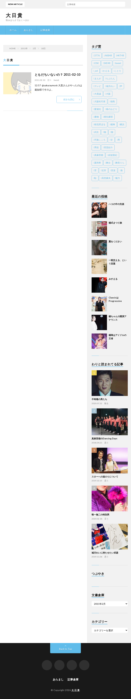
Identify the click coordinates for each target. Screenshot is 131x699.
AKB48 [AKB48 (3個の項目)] (108, 55)
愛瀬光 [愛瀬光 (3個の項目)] (97, 109)
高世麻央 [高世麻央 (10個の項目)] (106, 178)
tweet (56, 80)
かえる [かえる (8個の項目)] (106, 70)
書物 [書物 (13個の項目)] (96, 116)
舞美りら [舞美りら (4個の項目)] (119, 162)
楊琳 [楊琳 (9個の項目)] (113, 124)
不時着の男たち (99, 399)
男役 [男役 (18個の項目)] (96, 147)
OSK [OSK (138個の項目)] (96, 63)
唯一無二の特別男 (100, 514)
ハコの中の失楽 (47, 4)
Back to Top (65, 648)
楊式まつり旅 (115, 222)
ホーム (13, 30)
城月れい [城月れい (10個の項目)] (110, 86)
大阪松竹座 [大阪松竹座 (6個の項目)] (99, 101)
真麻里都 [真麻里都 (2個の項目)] (98, 155)
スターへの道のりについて (105, 476)
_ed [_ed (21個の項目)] (96, 70)
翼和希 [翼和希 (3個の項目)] (97, 162)
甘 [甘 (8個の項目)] (112, 139)
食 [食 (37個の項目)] (122, 170)
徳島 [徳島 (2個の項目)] (113, 101)
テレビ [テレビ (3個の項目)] (97, 86)
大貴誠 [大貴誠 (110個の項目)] (97, 93)
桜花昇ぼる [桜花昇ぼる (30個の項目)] (99, 124)
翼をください (115, 241)
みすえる (113, 279)
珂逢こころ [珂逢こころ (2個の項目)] (99, 139)
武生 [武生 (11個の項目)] (96, 132)
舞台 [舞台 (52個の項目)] (108, 162)
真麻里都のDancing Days (104, 438)
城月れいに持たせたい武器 (105, 552)
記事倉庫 (45, 30)
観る (106, 403)
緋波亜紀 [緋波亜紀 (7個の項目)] (112, 155)
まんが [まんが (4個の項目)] (97, 78)
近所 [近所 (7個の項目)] (104, 170)
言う (106, 518)
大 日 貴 (14, 15)
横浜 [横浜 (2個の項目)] (122, 124)
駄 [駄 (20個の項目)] (95, 178)
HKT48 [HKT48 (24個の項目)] (120, 55)
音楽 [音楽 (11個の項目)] (113, 170)
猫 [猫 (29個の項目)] (112, 132)
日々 (49, 80)
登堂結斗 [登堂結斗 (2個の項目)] (108, 147)
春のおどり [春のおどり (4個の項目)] (111, 109)
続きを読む (69, 99)
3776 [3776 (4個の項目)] (97, 55)
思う (106, 442)
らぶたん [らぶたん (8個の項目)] (110, 78)
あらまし (28, 30)
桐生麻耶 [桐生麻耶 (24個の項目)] (108, 116)
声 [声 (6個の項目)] (121, 86)
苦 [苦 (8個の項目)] (95, 170)
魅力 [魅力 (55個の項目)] (117, 178)
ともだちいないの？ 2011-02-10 (58, 74)
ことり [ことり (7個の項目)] (117, 70)
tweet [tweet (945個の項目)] (118, 63)
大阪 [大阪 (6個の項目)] (108, 93)
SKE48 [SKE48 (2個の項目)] (107, 63)
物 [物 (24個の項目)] (105, 132)
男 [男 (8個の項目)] (119, 139)
